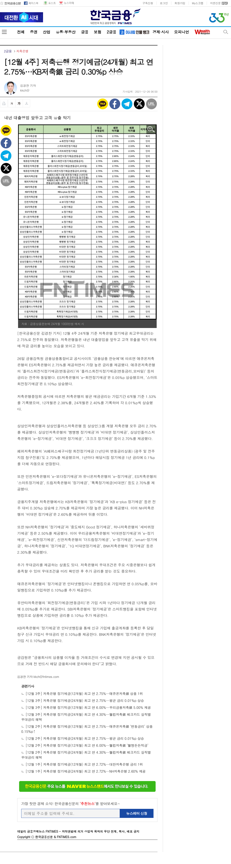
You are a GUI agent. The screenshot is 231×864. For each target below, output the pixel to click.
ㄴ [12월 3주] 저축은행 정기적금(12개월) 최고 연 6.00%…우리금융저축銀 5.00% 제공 (86, 707)
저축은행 (22, 51)
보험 (97, 32)
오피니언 (181, 32)
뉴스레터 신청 (136, 813)
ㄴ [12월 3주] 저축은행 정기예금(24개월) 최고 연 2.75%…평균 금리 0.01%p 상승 (82, 700)
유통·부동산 (65, 32)
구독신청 (147, 3)
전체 (20, 32)
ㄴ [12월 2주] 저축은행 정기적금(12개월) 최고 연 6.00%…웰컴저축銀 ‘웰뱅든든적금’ (84, 745)
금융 (84, 32)
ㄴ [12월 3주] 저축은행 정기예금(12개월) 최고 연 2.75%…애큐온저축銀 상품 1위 (82, 693)
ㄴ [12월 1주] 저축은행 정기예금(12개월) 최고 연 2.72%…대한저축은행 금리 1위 (82, 764)
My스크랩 (197, 3)
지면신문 (215, 3)
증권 (33, 32)
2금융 (111, 32)
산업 (46, 32)
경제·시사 (160, 32)
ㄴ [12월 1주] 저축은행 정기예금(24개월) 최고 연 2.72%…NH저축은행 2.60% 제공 (83, 771)
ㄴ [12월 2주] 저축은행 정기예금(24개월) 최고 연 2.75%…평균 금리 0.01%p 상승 (82, 738)
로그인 (164, 3)
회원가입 (180, 3)
